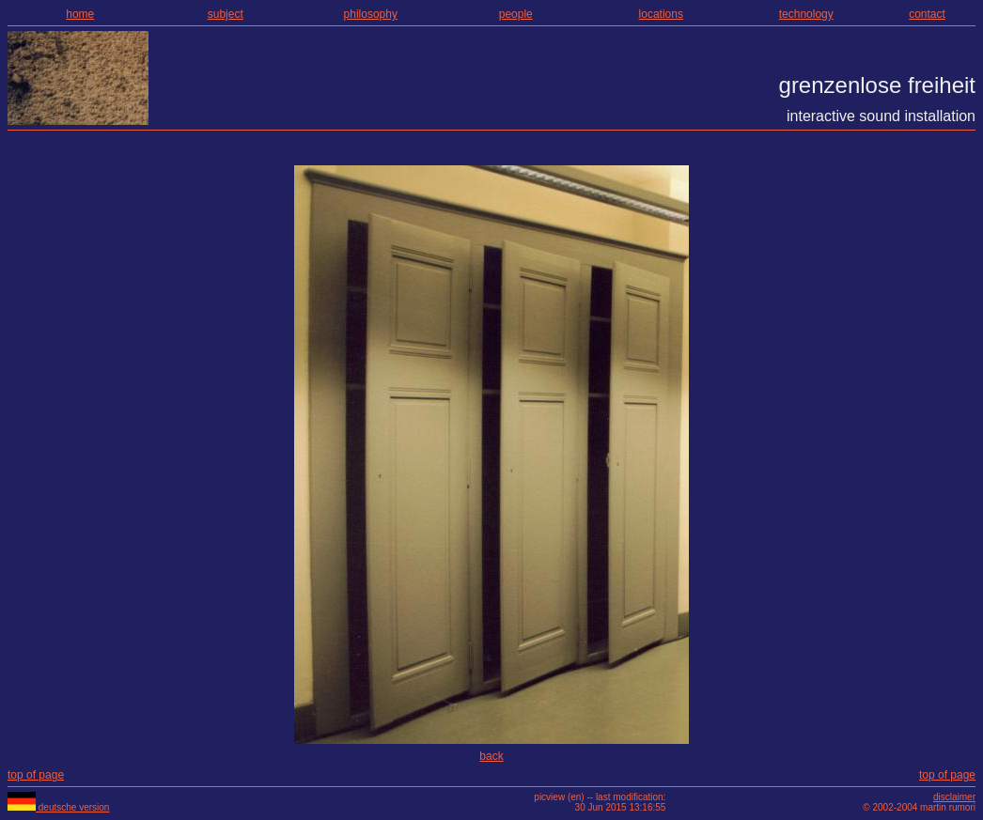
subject (225, 14)
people (516, 14)
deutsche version (58, 807)
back (491, 756)
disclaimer (954, 797)
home (80, 14)
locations (661, 14)
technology (806, 14)
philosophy (371, 14)
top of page (36, 774)
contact (927, 14)
